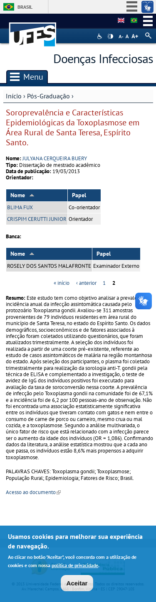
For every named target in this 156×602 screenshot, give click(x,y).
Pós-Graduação (48, 96)
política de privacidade (75, 567)
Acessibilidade (100, 36)
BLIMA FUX (20, 207)
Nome (22, 195)
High (110, 36)
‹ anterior (86, 282)
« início (61, 282)
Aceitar (77, 585)
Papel (79, 195)
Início (14, 96)
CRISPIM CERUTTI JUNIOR (37, 219)
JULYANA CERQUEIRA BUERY (54, 158)
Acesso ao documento (33, 492)
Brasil (24, 7)
